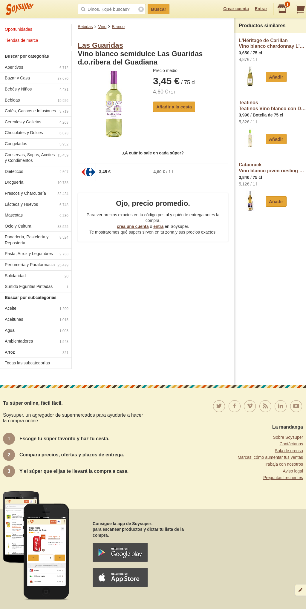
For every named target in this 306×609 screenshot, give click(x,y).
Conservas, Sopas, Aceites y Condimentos (36, 157)
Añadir (276, 76)
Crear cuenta (236, 8)
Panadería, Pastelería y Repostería (36, 239)
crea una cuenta (133, 226)
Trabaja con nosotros (283, 464)
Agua (36, 331)
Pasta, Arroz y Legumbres (36, 254)
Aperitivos (36, 68)
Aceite (36, 309)
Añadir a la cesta (174, 106)
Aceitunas (36, 320)
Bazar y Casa (36, 79)
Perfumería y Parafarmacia (36, 265)
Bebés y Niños (36, 90)
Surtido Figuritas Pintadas (36, 287)
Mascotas (36, 216)
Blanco (118, 26)
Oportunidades (18, 29)
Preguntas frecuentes (283, 477)
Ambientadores (36, 342)
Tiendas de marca (21, 40)
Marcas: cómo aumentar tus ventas (270, 457)
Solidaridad (36, 276)
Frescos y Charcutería (36, 194)
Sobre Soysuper (288, 437)
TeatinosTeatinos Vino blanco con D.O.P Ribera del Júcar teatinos (272, 105)
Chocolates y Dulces (36, 133)
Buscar (158, 9)
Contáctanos (291, 443)
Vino (102, 26)
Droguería (36, 183)
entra (158, 226)
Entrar (261, 8)
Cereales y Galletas (36, 122)
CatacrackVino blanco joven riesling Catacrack (272, 167)
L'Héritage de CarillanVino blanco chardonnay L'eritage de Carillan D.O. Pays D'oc (272, 43)
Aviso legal (293, 471)
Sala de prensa (289, 450)
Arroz (36, 353)
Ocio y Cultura (36, 227)
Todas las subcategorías (27, 363)
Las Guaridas (100, 45)
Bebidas (85, 26)
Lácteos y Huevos (36, 205)
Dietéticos (36, 172)
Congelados (36, 144)
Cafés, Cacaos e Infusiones (36, 111)
